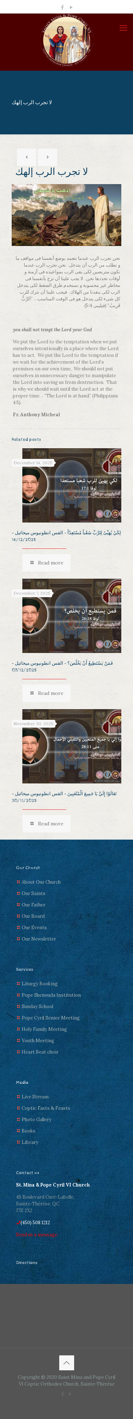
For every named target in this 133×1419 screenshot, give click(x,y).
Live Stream (35, 1097)
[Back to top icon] (66, 1362)
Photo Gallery (36, 1120)
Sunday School (37, 1006)
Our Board (33, 916)
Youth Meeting (38, 1041)
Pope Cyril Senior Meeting (51, 1018)
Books (28, 1131)
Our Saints (33, 893)
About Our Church (41, 882)
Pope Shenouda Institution (51, 995)
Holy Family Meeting (44, 1029)
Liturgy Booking (40, 984)
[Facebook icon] (62, 7)
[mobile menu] (123, 28)
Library (30, 1142)
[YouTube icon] (71, 7)
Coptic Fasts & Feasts (46, 1108)
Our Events (34, 928)
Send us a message (36, 1235)
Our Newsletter (39, 939)
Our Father (33, 905)
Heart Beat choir (40, 1052)
